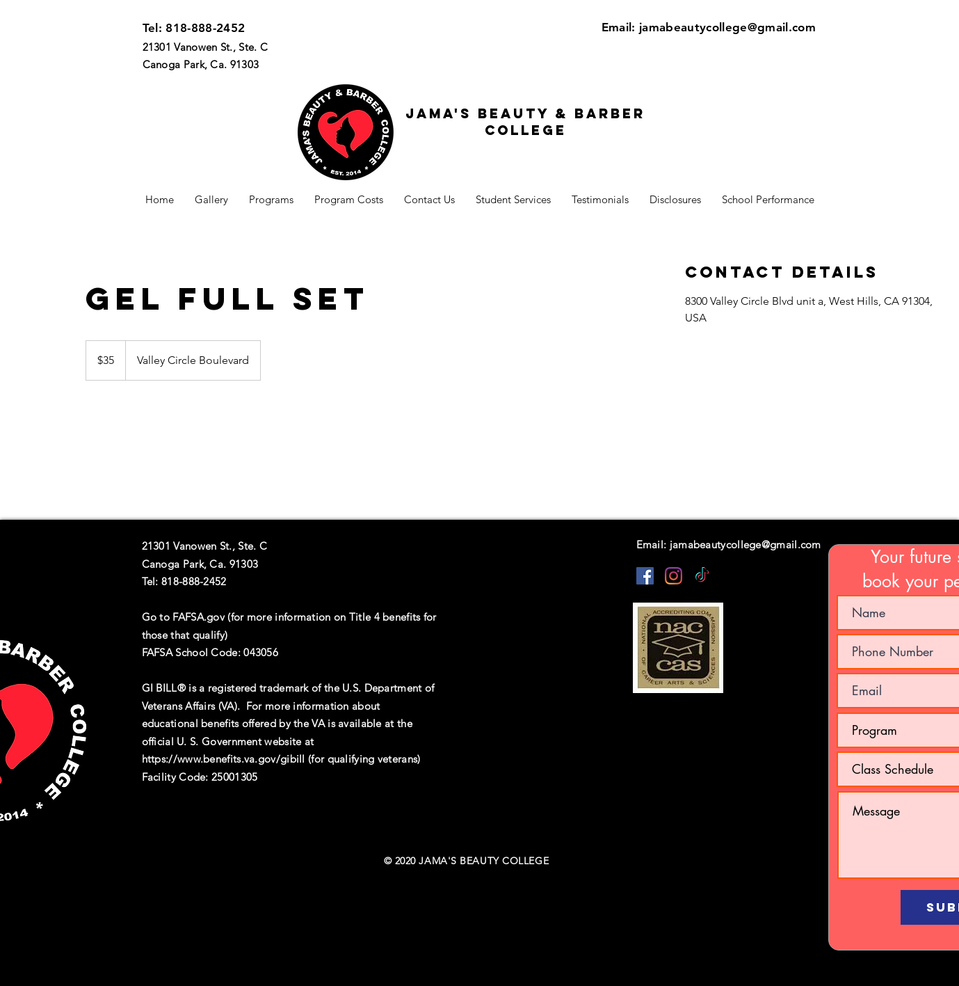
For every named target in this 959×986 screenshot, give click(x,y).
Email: (620, 27)
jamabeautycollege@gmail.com (727, 27)
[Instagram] (673, 576)
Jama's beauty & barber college (525, 121)
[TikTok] (702, 576)
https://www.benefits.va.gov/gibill (223, 758)
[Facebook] (645, 576)
